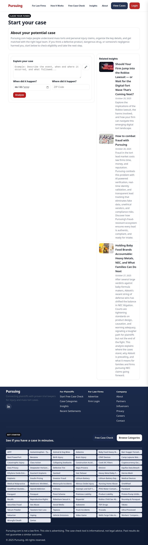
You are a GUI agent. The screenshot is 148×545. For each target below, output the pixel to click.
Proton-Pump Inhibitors (132, 494)
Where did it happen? (64, 81)
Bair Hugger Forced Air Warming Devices (132, 452)
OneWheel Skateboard (17, 488)
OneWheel (126, 483)
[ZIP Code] (70, 87)
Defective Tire (59, 467)
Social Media (58, 504)
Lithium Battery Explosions (109, 478)
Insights (93, 5)
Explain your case (23, 61)
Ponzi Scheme (59, 494)
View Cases (119, 5)
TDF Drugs (103, 504)
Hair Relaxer (81, 473)
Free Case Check (76, 5)
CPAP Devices (104, 457)
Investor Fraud (59, 478)
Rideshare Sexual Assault (63, 499)
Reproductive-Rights (39, 499)
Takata (124, 504)
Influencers (122, 406)
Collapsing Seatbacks (62, 462)
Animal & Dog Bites (61, 452)
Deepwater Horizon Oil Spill (40, 467)
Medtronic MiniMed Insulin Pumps (40, 483)
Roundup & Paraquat (131, 499)
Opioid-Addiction (37, 488)
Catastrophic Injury (15, 462)
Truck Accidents (83, 510)
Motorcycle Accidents (62, 483)
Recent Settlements (70, 411)
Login (135, 5)
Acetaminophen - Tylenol (40, 452)
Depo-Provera (82, 467)
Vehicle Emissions (61, 515)
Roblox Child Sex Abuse (109, 499)
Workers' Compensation (132, 515)
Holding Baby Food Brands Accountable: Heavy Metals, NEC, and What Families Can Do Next (125, 258)
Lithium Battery (83, 478)
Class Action (35, 462)
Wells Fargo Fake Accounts (109, 515)
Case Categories (68, 401)
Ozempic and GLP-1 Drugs (86, 488)
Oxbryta (56, 488)
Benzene (34, 457)
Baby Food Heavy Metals (109, 452)
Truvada (102, 510)
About (105, 5)
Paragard (11, 494)
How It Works (57, 5)
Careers (120, 415)
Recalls (10, 499)
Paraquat (34, 494)
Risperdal (80, 499)
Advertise (93, 396)
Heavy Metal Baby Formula (109, 473)
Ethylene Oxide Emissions (17, 473)
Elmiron (102, 467)
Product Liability (106, 494)
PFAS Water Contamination (109, 488)
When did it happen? (25, 81)
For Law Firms (39, 5)
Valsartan (11, 515)
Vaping (33, 515)
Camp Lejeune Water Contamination (132, 457)
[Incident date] (32, 87)
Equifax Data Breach (130, 467)
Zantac (33, 520)
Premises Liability (83, 494)
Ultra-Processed (129, 510)
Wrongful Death (14, 520)
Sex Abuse (34, 504)
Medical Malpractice (16, 483)
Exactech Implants (38, 473)
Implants (11, 478)
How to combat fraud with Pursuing (125, 140)
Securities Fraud (14, 504)
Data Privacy (12, 467)
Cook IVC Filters (106, 462)
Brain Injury (81, 457)
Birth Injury (58, 457)
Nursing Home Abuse (108, 483)
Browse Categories (129, 437)
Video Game (81, 515)
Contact (120, 420)
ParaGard (126, 488)
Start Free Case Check (71, 396)
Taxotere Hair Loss (38, 510)
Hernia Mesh (127, 473)
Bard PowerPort (14, 457)
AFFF (9, 452)
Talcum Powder (14, 510)
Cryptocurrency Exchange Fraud (132, 462)
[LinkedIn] (8, 406)
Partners (121, 401)
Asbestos (80, 452)
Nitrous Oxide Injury (85, 483)
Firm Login (94, 401)
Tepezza (56, 510)
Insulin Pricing (36, 478)
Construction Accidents (86, 462)
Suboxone (80, 504)
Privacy (120, 411)
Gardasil (56, 473)
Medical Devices (129, 478)
